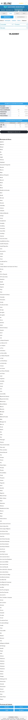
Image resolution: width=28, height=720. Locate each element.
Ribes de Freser (3, 495)
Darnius (1, 269)
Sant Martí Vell (3, 579)
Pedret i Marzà (3, 465)
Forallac (1, 302)
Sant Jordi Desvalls (4, 567)
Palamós (2, 442)
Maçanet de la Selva (4, 399)
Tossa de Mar (3, 630)
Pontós (1, 475)
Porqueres (2, 477)
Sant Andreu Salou (4, 531)
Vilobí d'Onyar (3, 696)
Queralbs (2, 488)
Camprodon (2, 228)
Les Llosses (2, 368)
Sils (0, 607)
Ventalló (1, 648)
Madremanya (3, 401)
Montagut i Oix (3, 421)
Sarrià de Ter (3, 595)
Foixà (1, 292)
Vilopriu (1, 699)
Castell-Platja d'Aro (4, 246)
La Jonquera (2, 345)
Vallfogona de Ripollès (4, 643)
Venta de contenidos (11, 718)
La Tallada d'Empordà (4, 355)
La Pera (1, 348)
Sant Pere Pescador (4, 592)
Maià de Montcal (3, 404)
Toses (1, 628)
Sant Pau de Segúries (4, 589)
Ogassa (1, 429)
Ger (0, 317)
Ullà (1, 633)
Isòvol (1, 332)
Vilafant (1, 673)
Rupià (1, 516)
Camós (1, 218)
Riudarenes (2, 503)
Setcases (2, 605)
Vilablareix (2, 661)
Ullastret (2, 635)
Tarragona (21, 710)
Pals (1, 455)
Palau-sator (2, 447)
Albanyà (1, 147)
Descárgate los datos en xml (14, 132)
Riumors (2, 511)
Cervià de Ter (3, 251)
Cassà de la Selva (3, 238)
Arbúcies (2, 159)
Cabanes (2, 208)
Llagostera (2, 378)
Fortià (1, 307)
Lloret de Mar (3, 393)
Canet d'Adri (2, 231)
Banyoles (2, 167)
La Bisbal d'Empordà (4, 340)
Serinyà (1, 600)
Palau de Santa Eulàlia (4, 444)
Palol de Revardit (3, 452)
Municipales (7, 17)
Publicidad (17, 718)
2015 (10, 13)
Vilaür (1, 694)
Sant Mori (2, 587)
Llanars (1, 383)
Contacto (4, 718)
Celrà (1, 248)
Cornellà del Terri (3, 261)
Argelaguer (2, 162)
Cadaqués (2, 210)
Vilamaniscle (2, 686)
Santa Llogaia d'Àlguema (5, 528)
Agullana (2, 141)
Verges (1, 651)
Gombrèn (2, 322)
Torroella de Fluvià (4, 620)
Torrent (1, 617)
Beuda (1, 182)
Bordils (1, 195)
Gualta (1, 325)
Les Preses (2, 373)
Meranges (2, 411)
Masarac (2, 406)
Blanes (1, 187)
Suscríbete (21, 3)
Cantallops (2, 233)
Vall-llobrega (2, 645)
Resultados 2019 (18, 10)
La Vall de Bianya (3, 360)
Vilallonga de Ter (3, 679)
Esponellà (2, 284)
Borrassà (2, 197)
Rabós (1, 490)
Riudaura (2, 505)
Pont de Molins (3, 472)
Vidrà (1, 653)
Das (1, 271)
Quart (1, 485)
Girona (1, 320)
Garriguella (2, 315)
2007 (24, 13)
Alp (0, 152)
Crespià (1, 264)
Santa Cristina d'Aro (4, 526)
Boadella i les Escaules (4, 190)
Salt (1, 521)
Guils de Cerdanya (4, 327)
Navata (1, 427)
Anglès (1, 157)
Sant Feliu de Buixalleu (4, 541)
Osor (1, 437)
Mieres (1, 414)
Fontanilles (2, 297)
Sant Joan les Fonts (4, 564)
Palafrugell (2, 439)
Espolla (1, 281)
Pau (1, 462)
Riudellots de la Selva (4, 508)
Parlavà (1, 460)
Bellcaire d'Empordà (4, 175)
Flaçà (1, 289)
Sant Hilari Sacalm (4, 554)
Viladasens (2, 666)
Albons (1, 149)
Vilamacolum (3, 681)
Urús (1, 640)
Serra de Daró (3, 602)
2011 (17, 13)
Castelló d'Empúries (4, 243)
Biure (1, 185)
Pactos (25, 10)
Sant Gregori (2, 551)
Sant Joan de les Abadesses (6, 559)
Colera (1, 256)
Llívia (1, 391)
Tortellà (1, 625)
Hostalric (2, 330)
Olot (1, 432)
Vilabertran (2, 658)
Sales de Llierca (3, 518)
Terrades (2, 615)
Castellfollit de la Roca (4, 241)
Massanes (2, 409)
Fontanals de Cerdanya (5, 294)
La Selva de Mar (3, 353)
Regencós (2, 493)
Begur (1, 172)
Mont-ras (2, 424)
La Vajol (1, 358)
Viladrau (2, 671)
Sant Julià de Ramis (4, 572)
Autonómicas (20, 17)
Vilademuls (2, 668)
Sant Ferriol (2, 549)
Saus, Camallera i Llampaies (6, 597)
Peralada (2, 467)
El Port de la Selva (4, 276)
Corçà (1, 259)
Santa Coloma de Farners (5, 523)
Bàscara (2, 169)
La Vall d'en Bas (3, 363)
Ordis (1, 434)
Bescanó (2, 180)
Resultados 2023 (10, 10)
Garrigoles (2, 312)
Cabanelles (2, 205)
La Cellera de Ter (3, 343)
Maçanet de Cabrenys (4, 396)
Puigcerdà (2, 483)
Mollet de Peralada (4, 416)
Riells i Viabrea (3, 498)
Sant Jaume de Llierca (4, 556)
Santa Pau (2, 536)
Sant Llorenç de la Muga (5, 574)
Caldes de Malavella (4, 213)
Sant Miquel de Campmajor (5, 582)
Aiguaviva (2, 144)
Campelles (2, 223)
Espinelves (2, 279)
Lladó (1, 376)
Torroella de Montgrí (4, 623)
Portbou (1, 480)
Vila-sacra (2, 691)
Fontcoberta (2, 299)
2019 (4, 13)
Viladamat (2, 663)
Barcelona (7, 706)
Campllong (2, 225)
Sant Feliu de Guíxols (4, 544)
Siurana (1, 610)
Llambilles (2, 381)
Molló (1, 419)
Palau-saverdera (3, 449)
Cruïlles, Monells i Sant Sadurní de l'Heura (8, 266)
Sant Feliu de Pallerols (4, 546)
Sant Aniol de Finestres (5, 533)
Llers (1, 388)
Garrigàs (2, 309)
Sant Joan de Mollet (4, 561)
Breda (1, 200)
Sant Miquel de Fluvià (4, 584)
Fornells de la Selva (4, 304)
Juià (1, 337)
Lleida (6, 710)
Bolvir (1, 192)
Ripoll (1, 500)
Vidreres (2, 656)
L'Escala (2, 365)
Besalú (1, 177)
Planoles (2, 470)
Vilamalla (2, 684)
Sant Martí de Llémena (4, 577)
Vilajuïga (2, 676)
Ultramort (2, 638)
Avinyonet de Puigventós (5, 164)
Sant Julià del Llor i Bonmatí (6, 569)
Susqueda (2, 612)
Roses (1, 513)
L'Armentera (2, 350)
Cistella (1, 253)
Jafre (1, 335)
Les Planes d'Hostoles (4, 371)
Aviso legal (22, 718)
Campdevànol (3, 220)
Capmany (2, 236)
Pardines (2, 457)
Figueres (2, 287)
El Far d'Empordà (3, 274)
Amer (1, 154)
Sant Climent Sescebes (5, 539)
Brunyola (2, 203)
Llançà (1, 386)
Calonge (1, 215)
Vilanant (1, 689)
